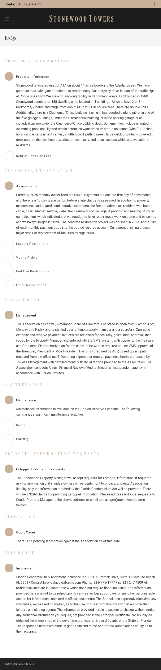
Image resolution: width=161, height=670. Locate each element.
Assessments (27, 186)
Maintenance (26, 400)
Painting (22, 439)
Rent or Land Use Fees (34, 156)
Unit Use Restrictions (32, 271)
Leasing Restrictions (32, 244)
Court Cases (26, 532)
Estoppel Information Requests (40, 469)
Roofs (21, 425)
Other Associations (31, 285)
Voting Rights (26, 257)
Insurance (24, 568)
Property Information (32, 77)
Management (26, 315)
